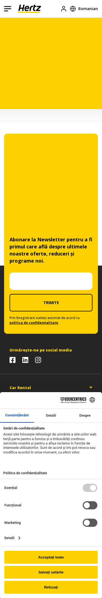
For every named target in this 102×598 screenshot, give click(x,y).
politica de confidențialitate (34, 322)
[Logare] (63, 8)
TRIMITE (51, 302)
